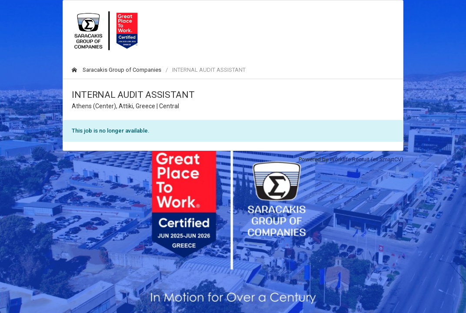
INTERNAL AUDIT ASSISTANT (209, 70)
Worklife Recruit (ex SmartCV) (366, 159)
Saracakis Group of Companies (116, 70)
